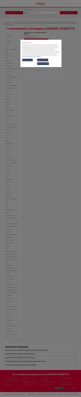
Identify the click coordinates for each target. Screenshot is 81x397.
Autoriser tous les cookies (43, 63)
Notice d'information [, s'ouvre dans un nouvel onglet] (36, 56)
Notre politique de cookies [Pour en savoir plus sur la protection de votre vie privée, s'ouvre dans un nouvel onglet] (27, 56)
